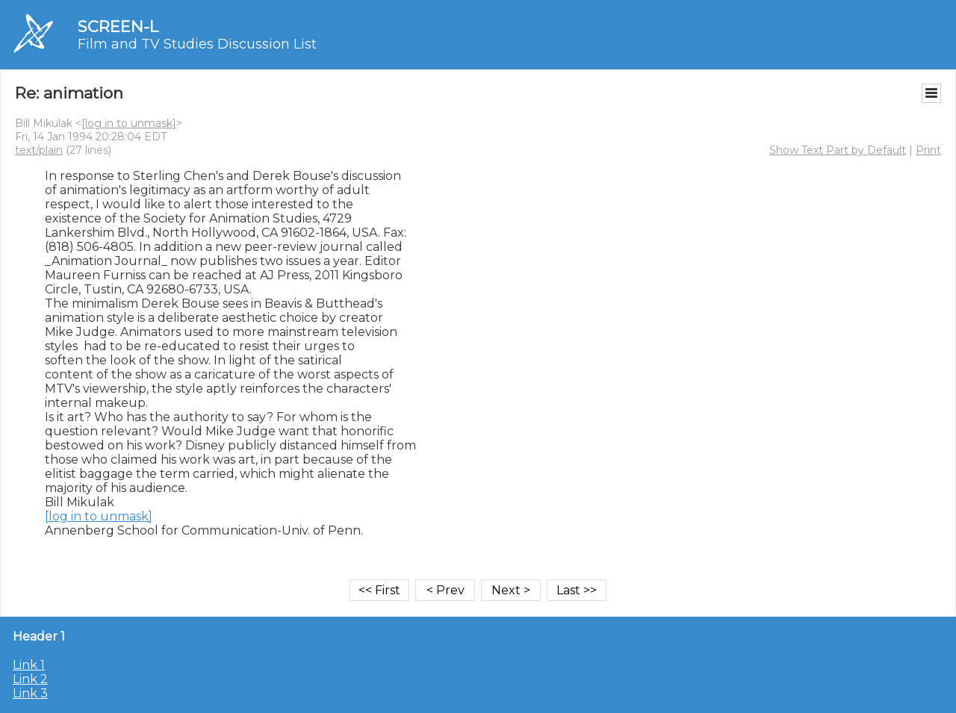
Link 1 (29, 665)
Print (928, 150)
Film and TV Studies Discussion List (197, 44)
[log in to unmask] (128, 123)
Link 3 (30, 693)
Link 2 (30, 679)
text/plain (39, 150)
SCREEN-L (118, 26)
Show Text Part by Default (837, 150)
